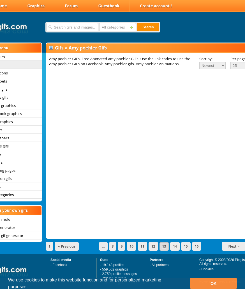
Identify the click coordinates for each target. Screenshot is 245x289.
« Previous (66, 246)
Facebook (59, 265)
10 (131, 246)
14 (175, 246)
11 (142, 246)
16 (197, 246)
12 (153, 246)
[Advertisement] (139, 111)
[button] (30, 287)
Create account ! (156, 5)
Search (148, 27)
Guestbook (109, 5)
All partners (160, 265)
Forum (71, 5)
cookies (32, 280)
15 (186, 246)
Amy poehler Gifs (88, 48)
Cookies (207, 269)
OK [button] (214, 283)
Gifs (59, 48)
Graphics (35, 5)
